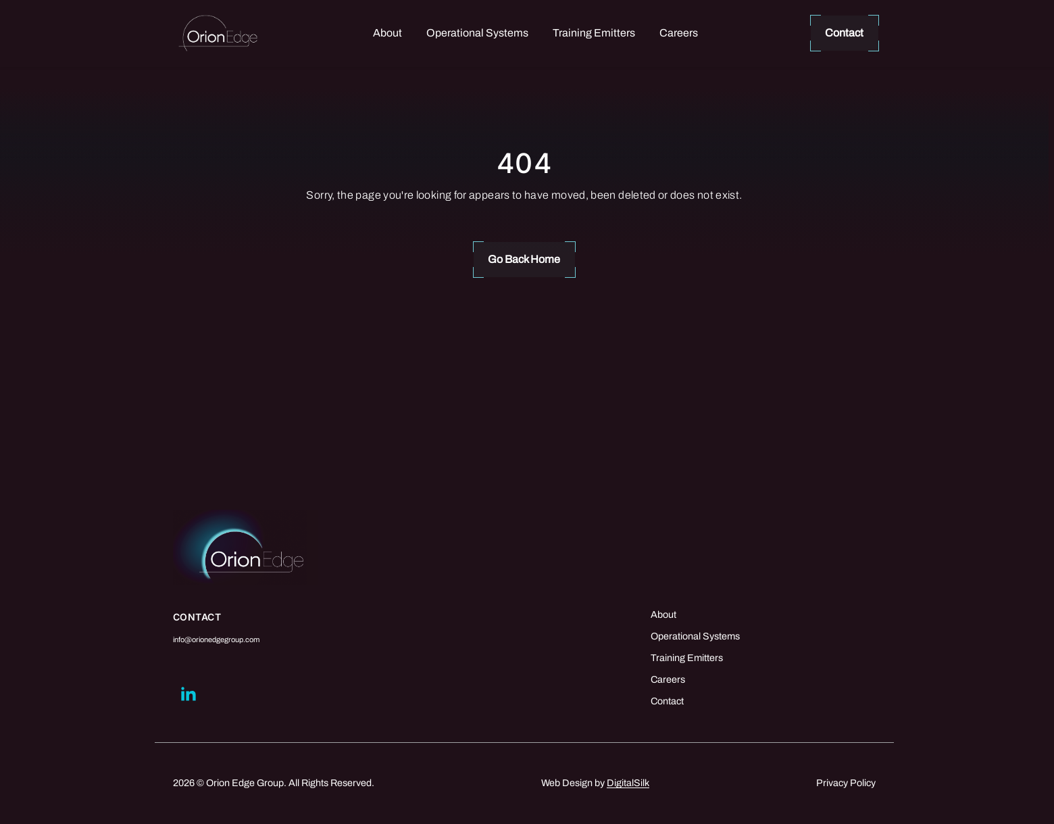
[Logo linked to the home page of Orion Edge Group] (218, 33)
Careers (678, 33)
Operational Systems (477, 33)
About (387, 33)
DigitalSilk (628, 782)
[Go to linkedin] (188, 694)
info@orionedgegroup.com (216, 639)
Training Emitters (594, 33)
